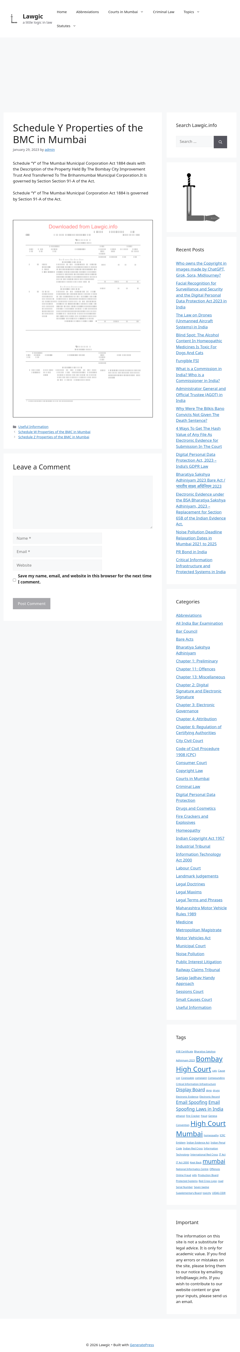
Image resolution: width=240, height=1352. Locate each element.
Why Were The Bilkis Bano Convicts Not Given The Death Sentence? (200, 414)
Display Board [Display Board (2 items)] (190, 1090)
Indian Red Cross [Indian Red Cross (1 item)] (193, 1148)
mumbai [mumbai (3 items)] (213, 1161)
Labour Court (188, 868)
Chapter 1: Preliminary (197, 661)
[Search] (220, 142)
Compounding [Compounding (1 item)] (216, 1078)
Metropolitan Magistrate (198, 929)
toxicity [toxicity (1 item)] (207, 1193)
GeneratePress (142, 1344)
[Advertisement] (120, 72)
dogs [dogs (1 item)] (209, 1090)
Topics (194, 12)
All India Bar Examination (199, 623)
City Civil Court (189, 740)
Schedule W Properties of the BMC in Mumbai (54, 432)
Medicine (184, 922)
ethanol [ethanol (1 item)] (180, 1116)
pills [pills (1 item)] (194, 1175)
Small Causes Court (194, 999)
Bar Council (186, 631)
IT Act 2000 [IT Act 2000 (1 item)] (182, 1162)
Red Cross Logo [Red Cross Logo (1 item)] (208, 1181)
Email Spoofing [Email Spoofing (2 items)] (191, 1102)
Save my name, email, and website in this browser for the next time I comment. (85, 579)
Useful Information (33, 426)
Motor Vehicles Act (193, 937)
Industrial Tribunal (193, 846)
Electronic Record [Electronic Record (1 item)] (209, 1096)
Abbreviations (87, 11)
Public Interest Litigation (199, 961)
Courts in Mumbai (128, 12)
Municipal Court (191, 945)
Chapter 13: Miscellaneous (200, 677)
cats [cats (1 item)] (214, 1070)
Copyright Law (189, 770)
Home (62, 11)
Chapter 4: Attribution (196, 718)
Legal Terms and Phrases (199, 900)
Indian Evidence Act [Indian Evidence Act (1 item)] (198, 1142)
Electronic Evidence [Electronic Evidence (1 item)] (187, 1096)
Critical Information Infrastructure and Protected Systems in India (201, 565)
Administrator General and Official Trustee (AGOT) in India (201, 394)
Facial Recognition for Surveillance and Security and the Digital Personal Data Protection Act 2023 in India (201, 295)
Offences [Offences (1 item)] (215, 1169)
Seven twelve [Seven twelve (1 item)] (201, 1187)
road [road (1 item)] (220, 1181)
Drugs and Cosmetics (196, 808)
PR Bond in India (191, 551)
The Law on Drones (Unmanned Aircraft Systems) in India (194, 321)
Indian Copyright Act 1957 (200, 838)
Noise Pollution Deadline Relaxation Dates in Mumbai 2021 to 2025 (199, 537)
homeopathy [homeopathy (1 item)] (211, 1135)
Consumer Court (191, 762)
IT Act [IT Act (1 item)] (222, 1154)
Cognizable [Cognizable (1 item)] (187, 1078)
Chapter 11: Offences (195, 669)
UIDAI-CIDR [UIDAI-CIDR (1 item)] (219, 1193)
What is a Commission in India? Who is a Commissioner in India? (199, 374)
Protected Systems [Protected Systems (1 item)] (187, 1181)
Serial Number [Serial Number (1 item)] (184, 1187)
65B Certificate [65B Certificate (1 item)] (184, 1051)
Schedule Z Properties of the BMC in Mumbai (53, 437)
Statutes (69, 26)
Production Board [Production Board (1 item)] (208, 1175)
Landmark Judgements (197, 876)
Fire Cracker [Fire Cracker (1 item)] (193, 1116)
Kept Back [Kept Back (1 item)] (196, 1162)
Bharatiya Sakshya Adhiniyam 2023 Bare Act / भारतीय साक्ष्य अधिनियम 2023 (200, 480)
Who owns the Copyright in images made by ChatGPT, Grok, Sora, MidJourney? (201, 269)
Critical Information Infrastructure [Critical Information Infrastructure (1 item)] (196, 1084)
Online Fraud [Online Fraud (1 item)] (183, 1175)
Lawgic (33, 16)
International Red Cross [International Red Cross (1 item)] (204, 1154)
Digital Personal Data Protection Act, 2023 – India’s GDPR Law (196, 460)
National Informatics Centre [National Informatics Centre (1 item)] (192, 1169)
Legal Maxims (189, 892)
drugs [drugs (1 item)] (216, 1090)
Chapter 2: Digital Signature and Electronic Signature (198, 690)
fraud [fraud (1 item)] (204, 1116)
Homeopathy (188, 830)
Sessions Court (190, 991)
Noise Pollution (190, 953)
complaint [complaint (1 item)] (201, 1078)
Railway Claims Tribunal (198, 969)
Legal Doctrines (190, 884)
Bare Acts (185, 639)
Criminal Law (163, 11)
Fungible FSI (187, 360)
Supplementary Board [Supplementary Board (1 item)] (189, 1193)
